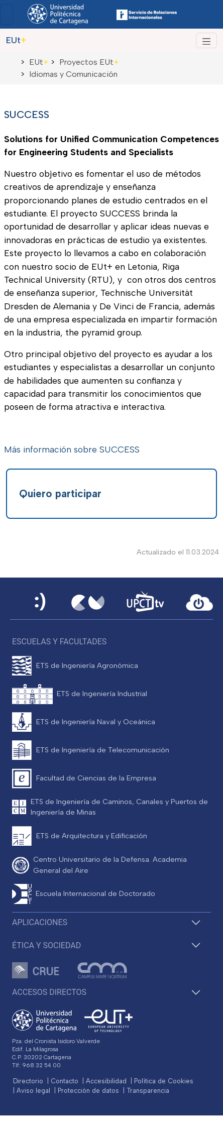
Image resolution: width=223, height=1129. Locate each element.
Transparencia (148, 1090)
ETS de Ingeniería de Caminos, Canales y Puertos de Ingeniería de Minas (119, 807)
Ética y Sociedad (46, 945)
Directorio (28, 1081)
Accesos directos (49, 992)
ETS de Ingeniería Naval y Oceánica (95, 721)
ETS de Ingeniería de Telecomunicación (102, 749)
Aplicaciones (39, 922)
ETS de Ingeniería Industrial (102, 693)
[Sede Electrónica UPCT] (41, 602)
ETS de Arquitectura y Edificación (91, 835)
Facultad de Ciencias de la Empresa (96, 777)
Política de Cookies (163, 1081)
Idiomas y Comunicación (73, 74)
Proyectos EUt (89, 62)
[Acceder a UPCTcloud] (199, 602)
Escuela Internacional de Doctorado (95, 893)
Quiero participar (60, 493)
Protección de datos (88, 1090)
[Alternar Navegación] (206, 40)
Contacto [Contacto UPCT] (64, 1081)
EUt (39, 62)
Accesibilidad (106, 1081)
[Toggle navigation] (6, 14)
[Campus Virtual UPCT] (87, 603)
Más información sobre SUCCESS (72, 449)
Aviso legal (33, 1090)
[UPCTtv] (145, 602)
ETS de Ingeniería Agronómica (87, 665)
